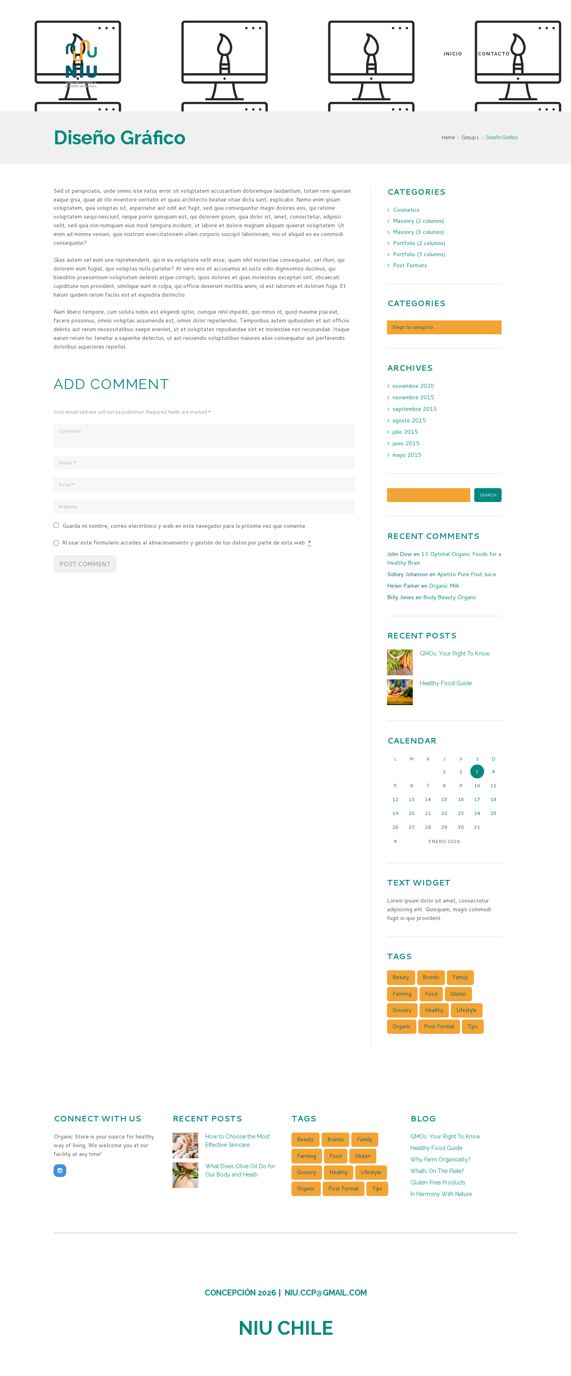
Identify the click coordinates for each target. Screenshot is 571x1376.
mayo (407, 455)
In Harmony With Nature (441, 1192)
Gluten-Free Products (438, 1181)
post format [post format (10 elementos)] (439, 1026)
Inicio (453, 54)
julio (405, 432)
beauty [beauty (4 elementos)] (401, 977)
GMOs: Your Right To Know (455, 653)
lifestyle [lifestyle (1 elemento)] (466, 1010)
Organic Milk (444, 586)
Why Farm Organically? (440, 1159)
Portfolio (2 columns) (419, 243)
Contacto (494, 54)
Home (448, 137)
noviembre (413, 386)
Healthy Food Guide (446, 683)
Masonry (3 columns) (419, 232)
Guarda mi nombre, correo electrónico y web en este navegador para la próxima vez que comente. (184, 526)
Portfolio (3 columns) (419, 254)
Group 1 (470, 137)
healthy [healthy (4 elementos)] (434, 1010)
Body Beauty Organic (450, 597)
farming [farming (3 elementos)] (402, 993)
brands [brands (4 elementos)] (431, 977)
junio (406, 443)
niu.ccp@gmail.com (326, 1292)
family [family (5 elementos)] (460, 977)
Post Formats (410, 265)
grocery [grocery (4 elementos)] (402, 1010)
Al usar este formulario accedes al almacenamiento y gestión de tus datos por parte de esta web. (186, 543)
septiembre (415, 409)
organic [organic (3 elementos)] (401, 1026)
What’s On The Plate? (437, 1170)
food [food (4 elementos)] (431, 993)
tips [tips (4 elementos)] (473, 1026)
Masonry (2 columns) (419, 221)
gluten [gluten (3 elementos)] (458, 993)
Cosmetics (406, 210)
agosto (409, 420)
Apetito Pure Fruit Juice (466, 574)
